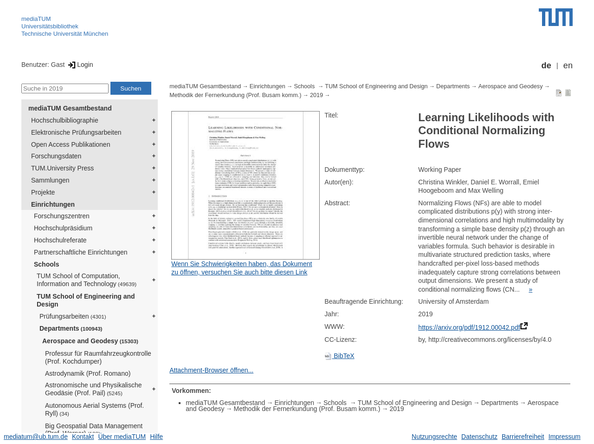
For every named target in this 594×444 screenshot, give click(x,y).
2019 (316, 95)
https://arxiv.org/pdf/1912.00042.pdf (469, 327)
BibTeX (339, 355)
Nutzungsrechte (434, 436)
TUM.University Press (62, 168)
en (568, 65)
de (546, 65)
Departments (71, 328)
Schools (46, 264)
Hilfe (156, 436)
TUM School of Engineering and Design (86, 300)
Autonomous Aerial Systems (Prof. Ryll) (94, 409)
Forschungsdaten (56, 156)
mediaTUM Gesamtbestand (70, 108)
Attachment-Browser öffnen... (211, 370)
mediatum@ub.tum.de (36, 436)
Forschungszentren (62, 216)
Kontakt (83, 436)
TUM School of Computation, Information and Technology (86, 279)
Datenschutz (479, 436)
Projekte (43, 192)
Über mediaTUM (122, 436)
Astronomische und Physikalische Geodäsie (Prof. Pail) (93, 389)
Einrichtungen (53, 204)
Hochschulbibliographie (64, 120)
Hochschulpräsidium (63, 228)
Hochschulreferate (60, 240)
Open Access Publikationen (70, 144)
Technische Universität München (64, 33)
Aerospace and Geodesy (90, 341)
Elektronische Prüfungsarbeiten (76, 132)
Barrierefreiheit (523, 436)
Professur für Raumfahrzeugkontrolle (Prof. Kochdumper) (98, 357)
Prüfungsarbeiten (72, 316)
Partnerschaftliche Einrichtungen (81, 252)
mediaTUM (36, 18)
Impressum (565, 436)
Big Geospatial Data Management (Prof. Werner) (93, 429)
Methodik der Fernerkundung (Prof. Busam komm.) (235, 95)
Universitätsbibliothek (49, 26)
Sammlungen (50, 180)
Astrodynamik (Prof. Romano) (87, 373)
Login (79, 64)
